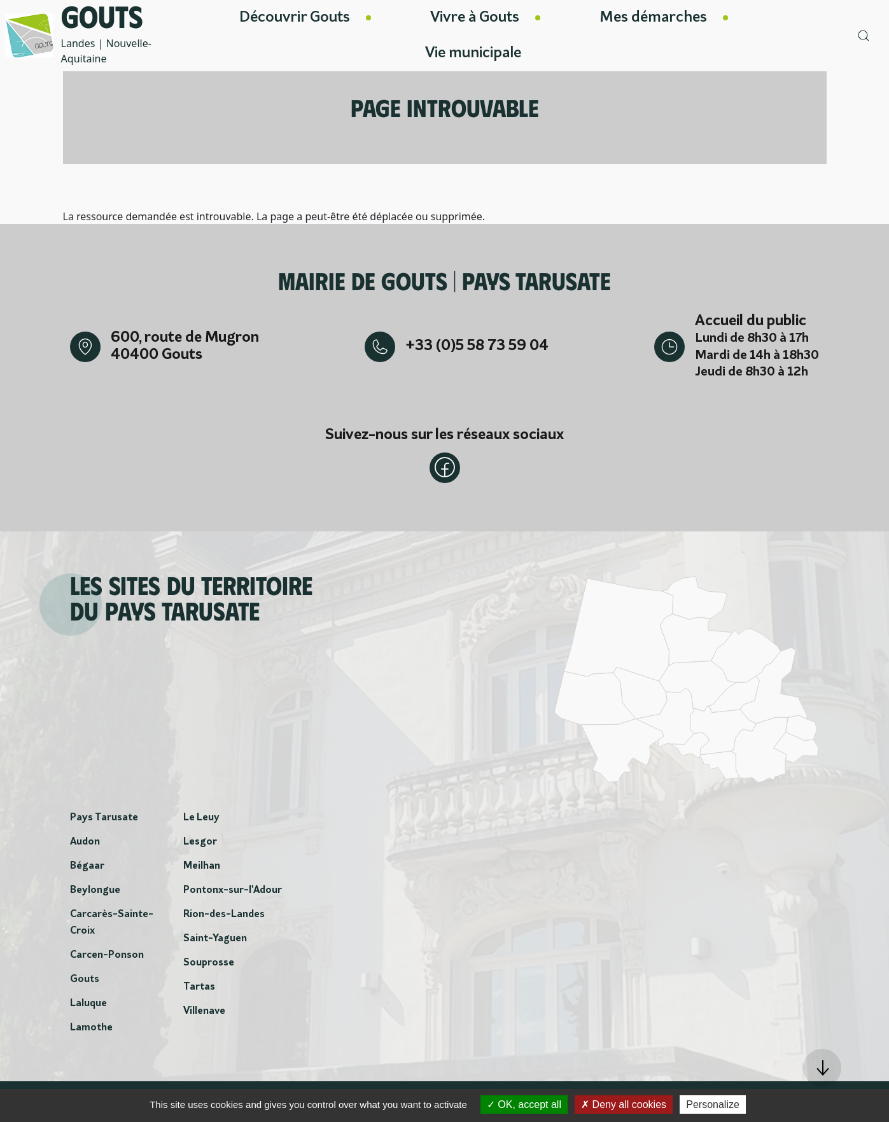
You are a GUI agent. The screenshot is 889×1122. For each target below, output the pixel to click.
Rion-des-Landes (224, 914)
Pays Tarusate (104, 818)
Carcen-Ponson (107, 955)
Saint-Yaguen (215, 939)
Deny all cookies (623, 1104)
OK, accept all (524, 1104)
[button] (822, 1068)
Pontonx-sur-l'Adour (232, 890)
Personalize (712, 1104)
